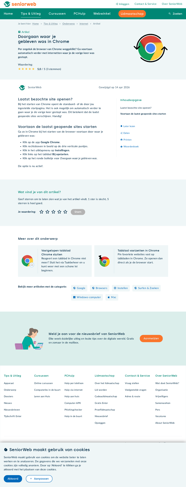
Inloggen (122, 4)
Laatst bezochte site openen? (136, 108)
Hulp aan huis (72, 396)
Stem (78, 212)
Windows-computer (89, 297)
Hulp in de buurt (73, 416)
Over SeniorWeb (172, 4)
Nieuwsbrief (101, 416)
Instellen (123, 288)
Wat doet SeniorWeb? (167, 383)
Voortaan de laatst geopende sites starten (142, 114)
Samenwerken (162, 403)
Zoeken (177, 13)
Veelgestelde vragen (135, 390)
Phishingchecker (73, 410)
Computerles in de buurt (47, 390)
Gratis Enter (101, 403)
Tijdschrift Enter (13, 416)
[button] (42, 212)
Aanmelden (151, 338)
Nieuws (8, 403)
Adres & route (132, 396)
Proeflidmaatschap (105, 410)
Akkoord (13, 478)
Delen (126, 133)
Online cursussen (43, 383)
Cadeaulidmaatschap (106, 396)
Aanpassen (41, 478)
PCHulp (70, 375)
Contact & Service (146, 4)
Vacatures (160, 416)
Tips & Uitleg (51, 24)
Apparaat (9, 383)
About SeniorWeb (165, 423)
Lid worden (101, 390)
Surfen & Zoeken (148, 288)
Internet (84, 24)
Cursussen (41, 375)
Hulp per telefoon (74, 383)
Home (35, 24)
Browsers (101, 288)
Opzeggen (100, 423)
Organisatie (161, 390)
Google (81, 288)
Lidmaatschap (105, 375)
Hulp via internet (74, 390)
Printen (128, 140)
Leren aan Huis (42, 396)
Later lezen (129, 126)
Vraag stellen (132, 383)
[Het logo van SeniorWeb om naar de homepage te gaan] (20, 4)
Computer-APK (73, 403)
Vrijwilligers (161, 396)
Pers (157, 410)
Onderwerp (68, 24)
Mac (113, 297)
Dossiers (8, 396)
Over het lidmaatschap (107, 383)
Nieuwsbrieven (12, 410)
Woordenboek (131, 146)
